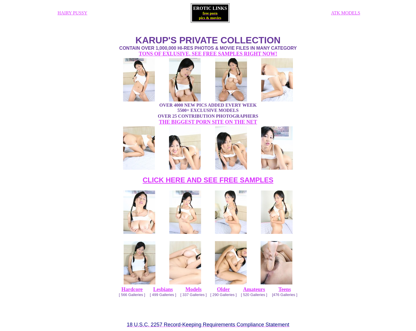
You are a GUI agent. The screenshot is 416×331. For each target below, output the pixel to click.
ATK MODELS (345, 12)
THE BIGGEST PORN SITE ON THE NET (208, 122)
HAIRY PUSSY (72, 12)
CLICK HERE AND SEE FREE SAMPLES (208, 180)
